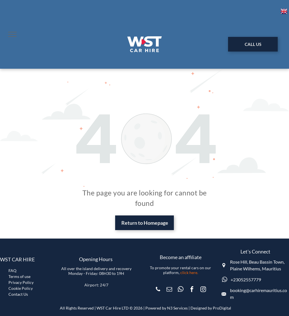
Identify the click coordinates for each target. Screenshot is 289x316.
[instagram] (203, 290)
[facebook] (192, 290)
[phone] (158, 290)
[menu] (12, 34)
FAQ (12, 270)
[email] (169, 290)
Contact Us (18, 294)
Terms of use (19, 276)
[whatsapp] (180, 290)
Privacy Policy (21, 282)
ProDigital (222, 308)
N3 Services (177, 308)
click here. (189, 272)
